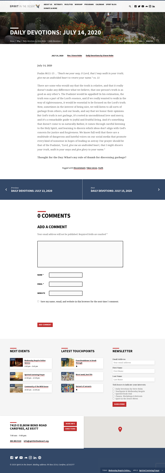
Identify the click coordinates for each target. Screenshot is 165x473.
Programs (89, 4)
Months (150, 41)
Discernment (79, 168)
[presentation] (57, 313)
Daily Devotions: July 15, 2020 (111, 191)
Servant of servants (83, 386)
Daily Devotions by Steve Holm (34, 41)
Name (40, 275)
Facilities (68, 4)
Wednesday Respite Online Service (35, 361)
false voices (91, 168)
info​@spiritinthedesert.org (36, 441)
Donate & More (50, 8)
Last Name (117, 376)
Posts (121, 41)
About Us (48, 4)
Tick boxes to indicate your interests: (129, 384)
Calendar (100, 4)
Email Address (119, 359)
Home (12, 41)
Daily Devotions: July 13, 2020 (31, 191)
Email (40, 284)
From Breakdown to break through (86, 361)
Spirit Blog (111, 4)
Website (41, 293)
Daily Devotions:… (55, 41)
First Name (117, 367)
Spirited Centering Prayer (34, 375)
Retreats (58, 4)
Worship (78, 4)
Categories (131, 41)
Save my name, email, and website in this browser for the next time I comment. (80, 301)
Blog (18, 41)
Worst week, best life (84, 374)
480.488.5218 (15, 441)
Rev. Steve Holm (74, 55)
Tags (141, 41)
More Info (70, 423)
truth (100, 168)
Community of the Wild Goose (36, 386)
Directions (70, 429)
